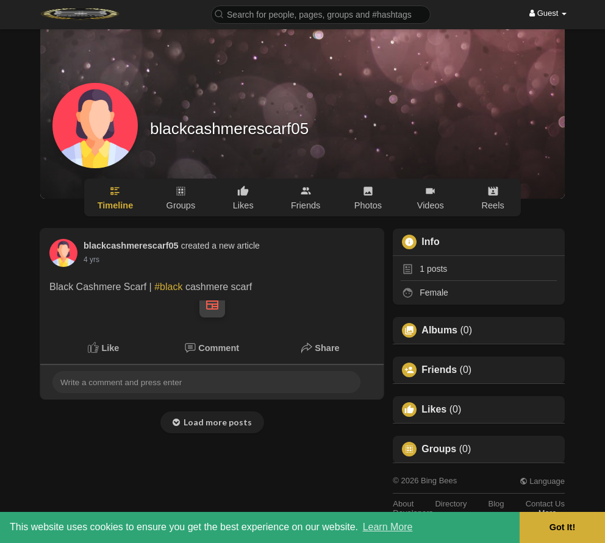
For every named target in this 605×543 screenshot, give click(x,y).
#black (168, 287)
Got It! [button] (562, 527)
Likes (433, 409)
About (403, 504)
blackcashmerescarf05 (229, 128)
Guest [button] (548, 13)
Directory (451, 504)
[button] (321, 14)
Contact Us (545, 504)
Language (542, 481)
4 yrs (91, 259)
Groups (438, 449)
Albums (439, 330)
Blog (496, 504)
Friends (439, 370)
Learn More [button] (388, 527)
